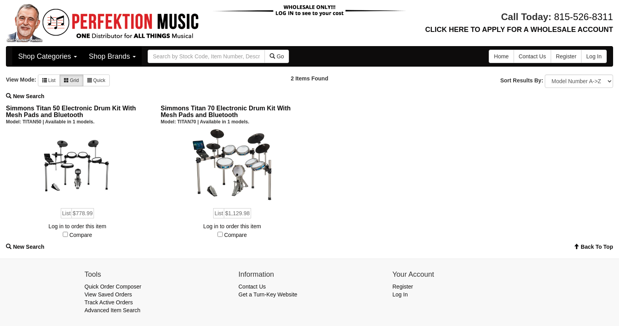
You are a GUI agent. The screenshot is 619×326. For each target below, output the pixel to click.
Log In (400, 294)
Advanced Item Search (112, 310)
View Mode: (21, 79)
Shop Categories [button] (47, 56)
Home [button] (501, 56)
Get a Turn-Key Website (267, 294)
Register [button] (566, 56)
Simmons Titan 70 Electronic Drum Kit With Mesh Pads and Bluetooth (226, 112)
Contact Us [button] (532, 56)
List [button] (49, 80)
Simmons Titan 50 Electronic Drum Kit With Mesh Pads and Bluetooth (71, 112)
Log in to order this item (77, 226)
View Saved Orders (108, 294)
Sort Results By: (521, 80)
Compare (80, 235)
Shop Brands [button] (112, 56)
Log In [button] (594, 56)
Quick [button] (96, 80)
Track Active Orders (108, 302)
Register (402, 286)
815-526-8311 (583, 16)
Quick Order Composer (112, 286)
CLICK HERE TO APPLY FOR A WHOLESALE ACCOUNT (519, 30)
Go (277, 56)
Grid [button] (71, 80)
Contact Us (252, 286)
